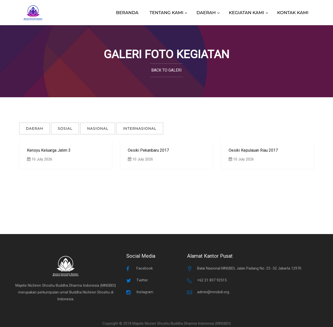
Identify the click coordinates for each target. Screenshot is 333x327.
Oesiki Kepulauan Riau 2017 (253, 150)
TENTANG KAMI (166, 12)
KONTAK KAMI (293, 12)
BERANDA (127, 12)
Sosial (65, 128)
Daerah (34, 128)
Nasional (97, 128)
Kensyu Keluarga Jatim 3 (49, 150)
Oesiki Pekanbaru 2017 (148, 150)
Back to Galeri (166, 70)
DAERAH (206, 12)
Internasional (140, 128)
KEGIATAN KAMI (246, 12)
